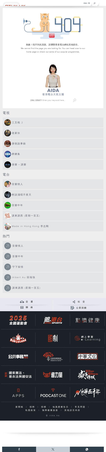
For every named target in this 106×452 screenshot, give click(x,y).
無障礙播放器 (50, 410)
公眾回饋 (81, 308)
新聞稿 (20, 407)
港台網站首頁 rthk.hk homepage (53, 59)
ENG (85, 3)
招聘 (33, 407)
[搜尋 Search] (50, 100)
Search (74, 100)
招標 (44, 407)
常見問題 (81, 407)
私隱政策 (31, 410)
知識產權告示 (61, 407)
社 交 (81, 302)
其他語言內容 (72, 410)
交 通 (29, 302)
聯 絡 (29, 307)
